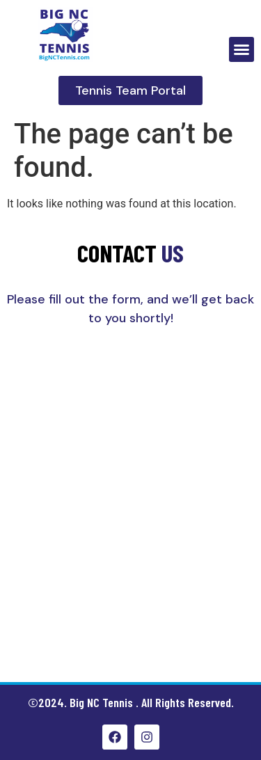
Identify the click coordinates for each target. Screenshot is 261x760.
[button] (241, 49)
